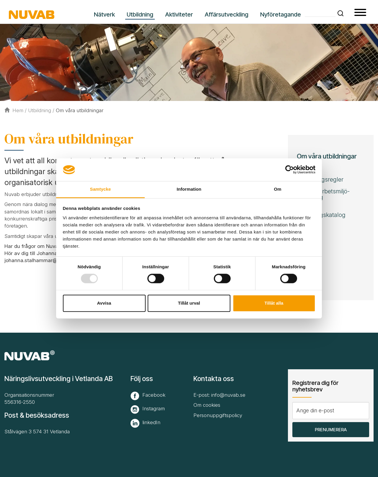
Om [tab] (277, 189)
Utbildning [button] (140, 14)
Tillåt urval (189, 303)
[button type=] (360, 13)
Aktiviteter (179, 14)
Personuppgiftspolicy (217, 415)
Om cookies (206, 405)
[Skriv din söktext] (320, 13)
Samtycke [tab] (100, 189)
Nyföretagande (280, 14)
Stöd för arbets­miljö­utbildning (323, 194)
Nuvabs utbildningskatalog (321, 211)
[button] (340, 13)
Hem (13, 110)
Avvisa (104, 303)
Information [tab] (189, 189)
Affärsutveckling (226, 14)
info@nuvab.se (228, 395)
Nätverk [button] (104, 14)
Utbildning (39, 110)
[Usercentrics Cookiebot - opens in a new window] (289, 169)
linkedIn (151, 422)
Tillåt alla (274, 303)
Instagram (153, 408)
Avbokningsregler (320, 179)
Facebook (153, 395)
